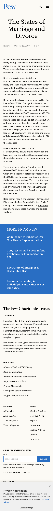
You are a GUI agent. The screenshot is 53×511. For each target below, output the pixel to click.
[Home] (26, 308)
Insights (7, 406)
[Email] (20, 459)
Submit (43, 459)
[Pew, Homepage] (9, 6)
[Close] (49, 488)
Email (5, 454)
